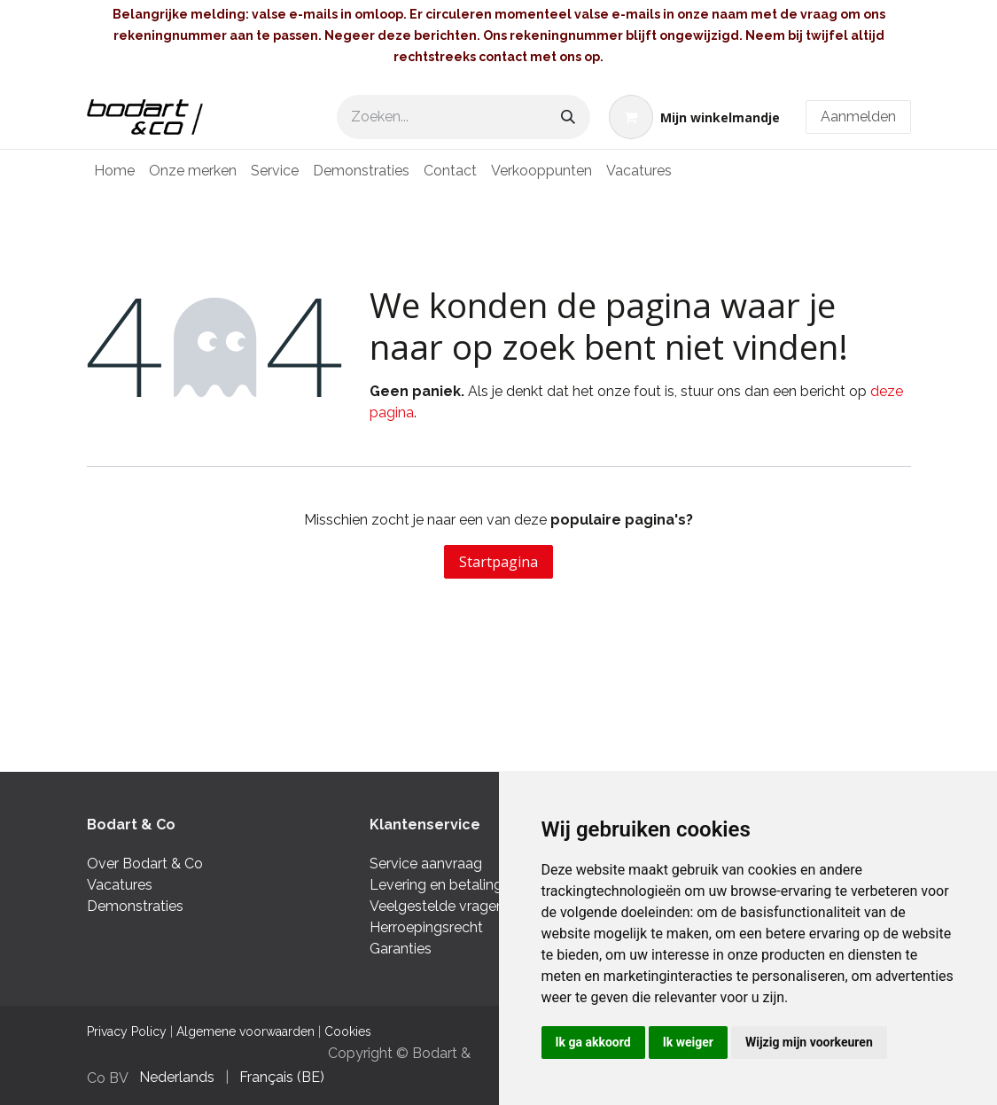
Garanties (402, 948)
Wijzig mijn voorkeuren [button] (809, 1042)
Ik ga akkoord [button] (593, 1042)
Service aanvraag (426, 863)
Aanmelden (858, 116)
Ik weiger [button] (688, 1042)
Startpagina (498, 562)
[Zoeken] (568, 117)
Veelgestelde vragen (437, 906)
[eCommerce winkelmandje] (694, 117)
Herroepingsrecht (426, 927)
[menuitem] (114, 171)
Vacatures (119, 884)
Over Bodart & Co (145, 863)
